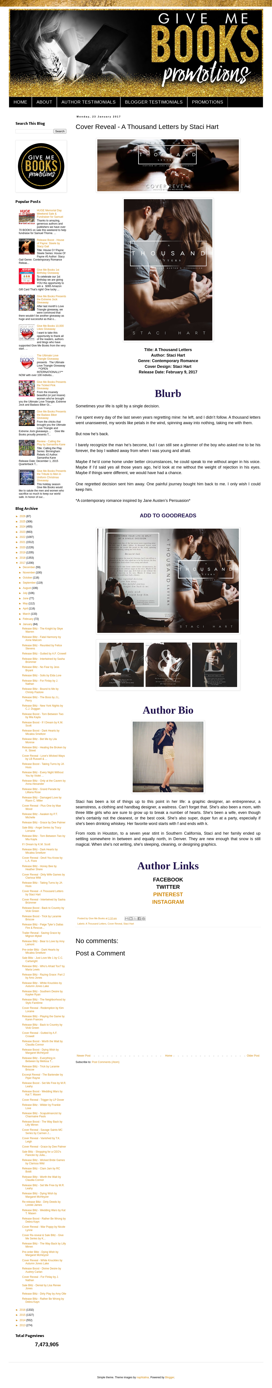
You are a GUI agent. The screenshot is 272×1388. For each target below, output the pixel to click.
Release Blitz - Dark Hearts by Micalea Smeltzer (40, 851)
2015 (23, 1314)
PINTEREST (168, 894)
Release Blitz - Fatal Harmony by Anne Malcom (41, 638)
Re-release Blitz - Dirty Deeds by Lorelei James (41, 1203)
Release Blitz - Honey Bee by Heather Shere (39, 868)
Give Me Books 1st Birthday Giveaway (48, 271)
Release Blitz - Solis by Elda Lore (41, 675)
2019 (23, 552)
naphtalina (143, 1377)
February (28, 618)
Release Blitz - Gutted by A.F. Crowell (44, 653)
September (29, 582)
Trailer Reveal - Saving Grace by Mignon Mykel (41, 934)
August (27, 588)
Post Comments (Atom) (105, 1062)
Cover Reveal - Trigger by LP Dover (43, 1099)
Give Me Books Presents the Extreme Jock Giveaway (51, 299)
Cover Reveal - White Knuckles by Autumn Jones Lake (42, 1262)
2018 (23, 557)
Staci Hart (128, 923)
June (26, 598)
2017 (23, 562)
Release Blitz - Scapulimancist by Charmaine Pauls (41, 1115)
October (28, 577)
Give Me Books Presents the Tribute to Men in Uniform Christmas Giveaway (51, 475)
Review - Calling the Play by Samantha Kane (51, 443)
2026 (23, 516)
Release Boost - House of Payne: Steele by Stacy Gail (50, 243)
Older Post (253, 1055)
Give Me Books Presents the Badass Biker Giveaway (51, 415)
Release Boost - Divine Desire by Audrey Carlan (41, 1270)
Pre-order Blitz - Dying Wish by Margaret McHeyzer (40, 1253)
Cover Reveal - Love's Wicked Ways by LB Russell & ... (43, 757)
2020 (23, 547)
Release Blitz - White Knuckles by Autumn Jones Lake (42, 984)
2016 (23, 1309)
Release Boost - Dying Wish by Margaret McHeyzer (40, 1051)
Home (168, 1055)
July (25, 593)
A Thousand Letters (96, 923)
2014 (23, 1320)
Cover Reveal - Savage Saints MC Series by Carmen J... (42, 1131)
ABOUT (44, 102)
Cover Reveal (115, 923)
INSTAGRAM (168, 902)
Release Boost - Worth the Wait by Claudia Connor (42, 1043)
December (29, 567)
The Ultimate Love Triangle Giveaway (48, 357)
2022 (23, 537)
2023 (23, 531)
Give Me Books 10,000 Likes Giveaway (50, 327)
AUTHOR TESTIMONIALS (88, 102)
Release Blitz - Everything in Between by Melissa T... (38, 1060)
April (26, 608)
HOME (20, 102)
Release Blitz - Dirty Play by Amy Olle (44, 1293)
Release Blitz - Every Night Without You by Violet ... (42, 774)
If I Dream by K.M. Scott (36, 844)
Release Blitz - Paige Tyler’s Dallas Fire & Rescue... (42, 926)
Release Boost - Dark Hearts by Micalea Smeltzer (40, 732)
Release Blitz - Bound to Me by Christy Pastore (40, 690)
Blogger (169, 1377)
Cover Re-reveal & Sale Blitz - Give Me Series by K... (42, 1237)
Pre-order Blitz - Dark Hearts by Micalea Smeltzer (40, 951)
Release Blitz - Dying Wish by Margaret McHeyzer (39, 1195)
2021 (23, 542)
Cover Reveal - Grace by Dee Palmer (44, 1146)
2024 (23, 526)
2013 (23, 1325)
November (29, 572)
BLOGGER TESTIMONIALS (154, 102)
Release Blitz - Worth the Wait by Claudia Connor (41, 1178)
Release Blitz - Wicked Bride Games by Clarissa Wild (43, 1162)
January (28, 624)
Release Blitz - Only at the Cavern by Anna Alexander (44, 782)
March (27, 613)
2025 (23, 521)
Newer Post (83, 1055)
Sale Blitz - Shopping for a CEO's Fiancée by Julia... (41, 1153)
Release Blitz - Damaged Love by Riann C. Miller (41, 799)
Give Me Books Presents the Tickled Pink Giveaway (51, 385)
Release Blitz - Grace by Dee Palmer (43, 822)
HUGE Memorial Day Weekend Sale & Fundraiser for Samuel (50, 213)
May (26, 603)
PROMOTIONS (207, 102)
